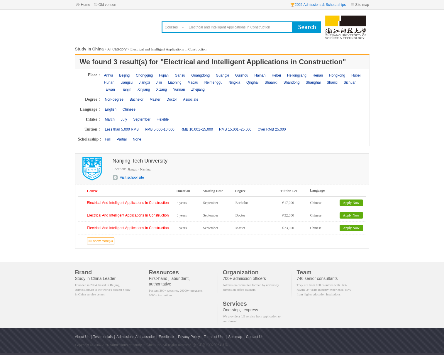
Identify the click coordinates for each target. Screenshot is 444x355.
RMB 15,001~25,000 (235, 129)
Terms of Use (214, 337)
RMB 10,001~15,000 (197, 129)
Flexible (163, 119)
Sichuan (350, 82)
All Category (116, 49)
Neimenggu (213, 82)
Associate (190, 99)
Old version (107, 5)
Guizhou (241, 75)
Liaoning (174, 82)
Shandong (292, 82)
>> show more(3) (101, 241)
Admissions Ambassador (135, 337)
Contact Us (254, 337)
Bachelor (136, 99)
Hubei (355, 75)
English (110, 109)
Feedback (166, 337)
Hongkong (337, 75)
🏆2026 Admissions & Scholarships (318, 5)
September (141, 119)
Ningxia (234, 82)
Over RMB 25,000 (271, 129)
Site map (362, 5)
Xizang (161, 89)
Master (155, 99)
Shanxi (332, 82)
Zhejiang (198, 89)
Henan (318, 75)
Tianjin (126, 89)
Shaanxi (271, 82)
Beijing (124, 75)
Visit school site (132, 177)
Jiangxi (144, 82)
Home (85, 5)
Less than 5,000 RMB (122, 129)
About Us (82, 337)
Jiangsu (127, 82)
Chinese (129, 109)
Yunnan (179, 89)
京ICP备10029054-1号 (210, 345)
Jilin (159, 82)
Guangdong (200, 75)
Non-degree (114, 99)
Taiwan (109, 89)
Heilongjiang (296, 75)
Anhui (108, 75)
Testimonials (103, 337)
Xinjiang (144, 89)
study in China (144, 345)
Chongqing (144, 75)
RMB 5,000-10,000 (159, 129)
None (137, 139)
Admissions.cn (121, 345)
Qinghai (252, 82)
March (110, 119)
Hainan (259, 75)
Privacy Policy (189, 337)
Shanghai (313, 82)
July (124, 119)
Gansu (180, 75)
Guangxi (222, 75)
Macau (193, 82)
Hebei (276, 75)
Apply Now (351, 203)
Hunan (109, 82)
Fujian (164, 75)
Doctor (172, 99)
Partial (122, 139)
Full (108, 139)
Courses (171, 27)
